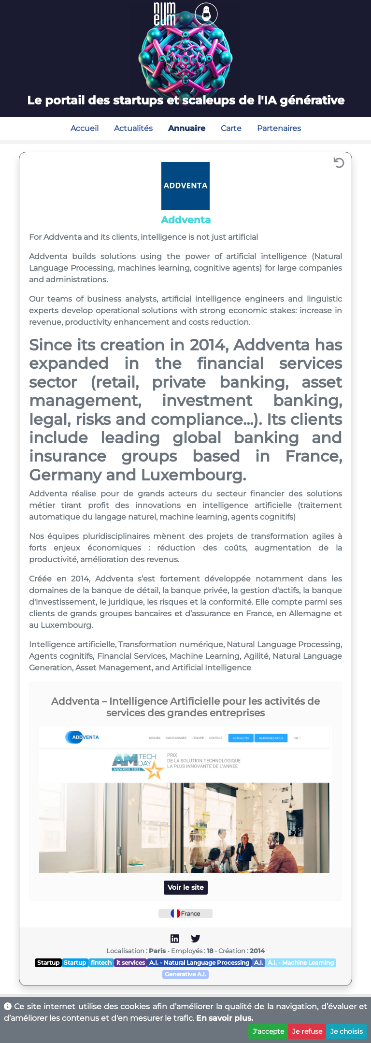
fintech (101, 962)
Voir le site (186, 887)
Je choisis (346, 1031)
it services (130, 962)
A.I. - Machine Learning (301, 962)
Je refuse (307, 1031)
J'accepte (268, 1031)
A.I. (258, 962)
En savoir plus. (224, 1018)
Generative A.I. (185, 974)
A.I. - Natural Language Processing (199, 962)
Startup (48, 962)
